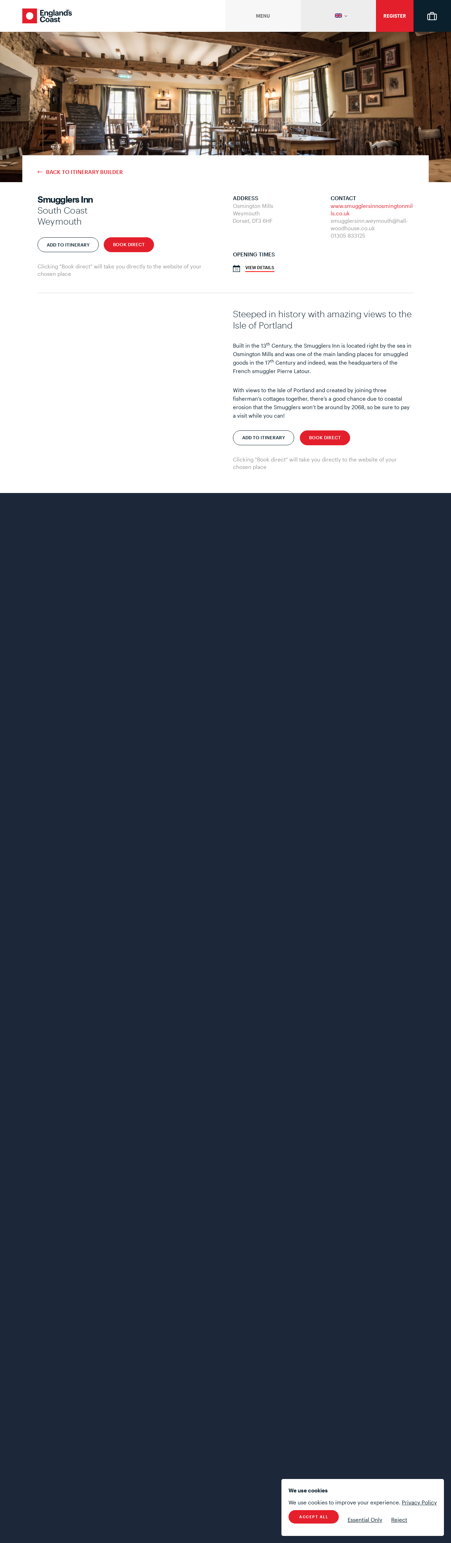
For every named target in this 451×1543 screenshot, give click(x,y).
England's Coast (47, 15)
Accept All (313, 1516)
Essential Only (365, 1519)
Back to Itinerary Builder (84, 172)
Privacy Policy (419, 1502)
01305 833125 (348, 235)
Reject (399, 1519)
